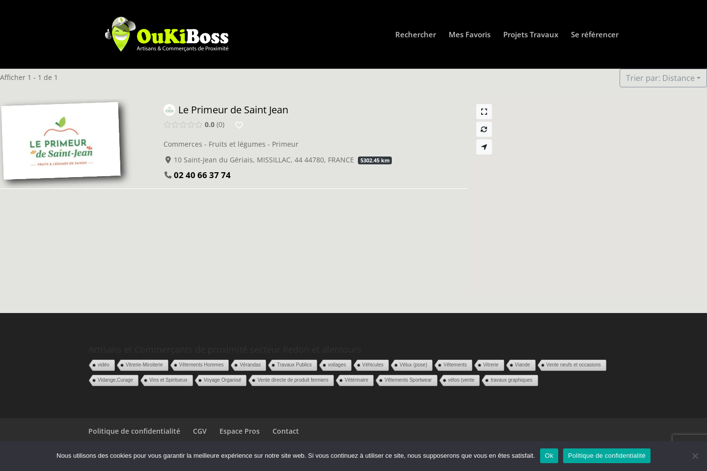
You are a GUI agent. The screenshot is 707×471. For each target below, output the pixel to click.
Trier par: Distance (660, 78)
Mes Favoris (469, 35)
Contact (285, 431)
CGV (200, 431)
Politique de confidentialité (134, 431)
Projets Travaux (530, 35)
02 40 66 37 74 (202, 175)
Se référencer (595, 35)
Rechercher (415, 35)
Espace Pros (239, 431)
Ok (549, 455)
